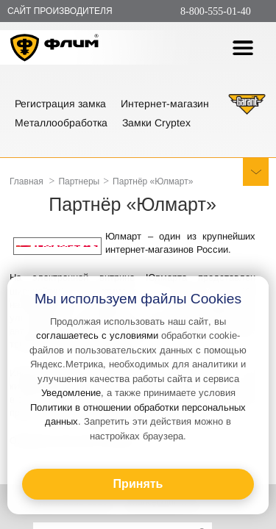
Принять (138, 484)
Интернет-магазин (165, 103)
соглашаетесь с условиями (97, 335)
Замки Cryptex (156, 123)
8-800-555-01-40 (215, 11)
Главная (26, 181)
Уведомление (71, 392)
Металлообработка (61, 123)
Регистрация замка (60, 103)
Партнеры (78, 181)
